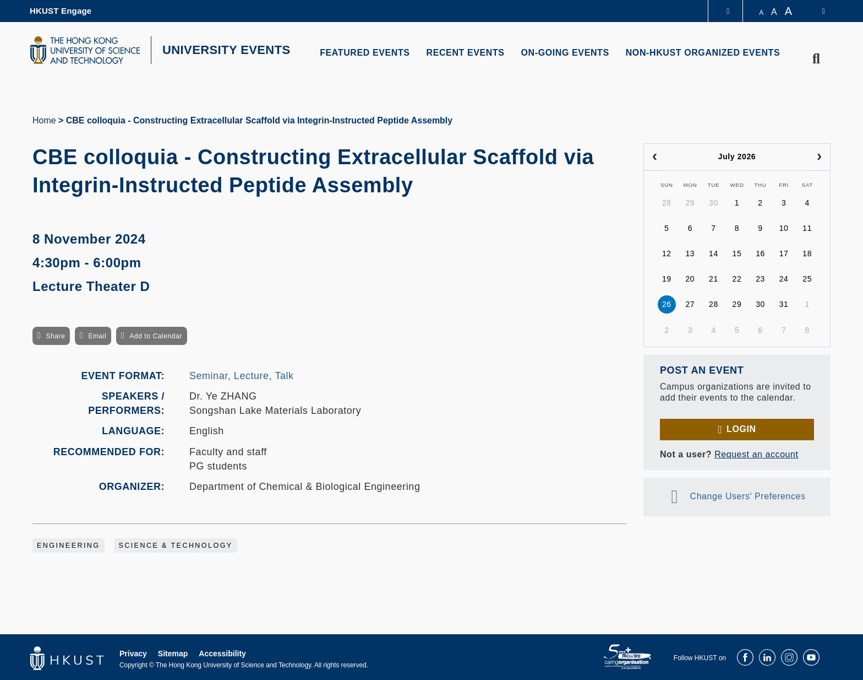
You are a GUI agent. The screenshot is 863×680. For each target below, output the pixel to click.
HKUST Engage (60, 10)
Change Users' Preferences (748, 496)
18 (807, 253)
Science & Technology (175, 545)
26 (666, 304)
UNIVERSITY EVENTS (226, 50)
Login (741, 429)
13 (690, 253)
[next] (819, 157)
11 (807, 228)
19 (666, 278)
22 (737, 278)
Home (44, 120)
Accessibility (222, 653)
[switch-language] (816, 11)
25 (807, 278)
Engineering (68, 545)
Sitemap (173, 653)
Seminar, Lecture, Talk (241, 375)
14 (713, 253)
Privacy (133, 653)
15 (737, 253)
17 (784, 253)
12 (666, 253)
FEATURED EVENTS (364, 52)
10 (784, 228)
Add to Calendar (155, 336)
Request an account (756, 454)
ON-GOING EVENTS (565, 52)
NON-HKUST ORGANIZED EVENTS (703, 52)
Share (55, 336)
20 (690, 278)
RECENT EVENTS (466, 52)
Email (97, 336)
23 (760, 278)
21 (713, 278)
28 (666, 202)
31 (784, 304)
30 (713, 202)
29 (690, 202)
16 (760, 253)
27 (690, 304)
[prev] (654, 157)
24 (784, 278)
